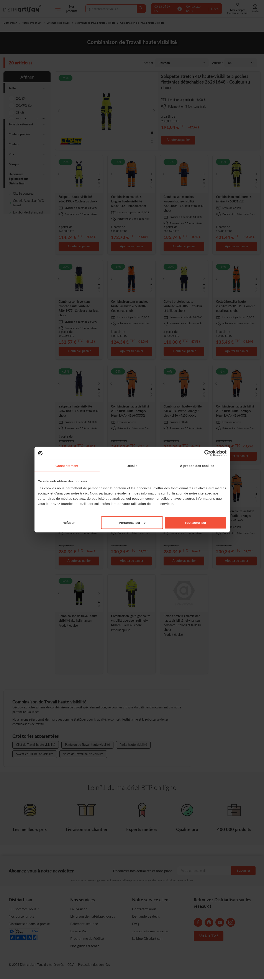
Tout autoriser (195, 522)
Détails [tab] (132, 466)
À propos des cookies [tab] (197, 466)
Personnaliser (132, 522)
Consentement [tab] (67, 466)
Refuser (68, 522)
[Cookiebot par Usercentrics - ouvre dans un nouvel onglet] (207, 453)
